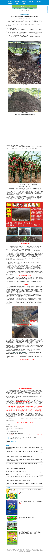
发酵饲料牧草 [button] (31, 1)
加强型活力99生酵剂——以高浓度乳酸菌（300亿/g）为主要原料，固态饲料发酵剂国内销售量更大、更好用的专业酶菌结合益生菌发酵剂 (30, 501)
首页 (19, 10)
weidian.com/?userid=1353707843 (16, 433)
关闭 (47, 6)
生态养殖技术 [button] (10, 3)
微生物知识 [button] (24, 1)
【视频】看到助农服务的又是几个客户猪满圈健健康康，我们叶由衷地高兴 (23, 437)
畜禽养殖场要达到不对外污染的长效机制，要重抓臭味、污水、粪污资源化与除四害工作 (22, 451)
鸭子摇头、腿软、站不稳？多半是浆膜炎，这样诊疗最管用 (16, 471)
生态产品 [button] (17, 3)
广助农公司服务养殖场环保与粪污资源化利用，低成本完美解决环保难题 (19, 456)
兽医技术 (25, 10)
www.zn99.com (20, 429)
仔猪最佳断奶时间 (13, 438)
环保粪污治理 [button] (38, 1)
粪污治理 (8, 441)
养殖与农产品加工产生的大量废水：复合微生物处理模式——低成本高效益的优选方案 (21, 463)
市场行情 (28, 10)
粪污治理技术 (13, 441)
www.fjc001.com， (13, 429)
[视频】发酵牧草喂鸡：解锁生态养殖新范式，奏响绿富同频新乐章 (18, 474)
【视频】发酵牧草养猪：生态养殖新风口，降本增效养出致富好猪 (18, 480)
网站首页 (10, 1)
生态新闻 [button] (17, 1)
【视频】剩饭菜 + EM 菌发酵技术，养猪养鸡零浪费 (15, 468)
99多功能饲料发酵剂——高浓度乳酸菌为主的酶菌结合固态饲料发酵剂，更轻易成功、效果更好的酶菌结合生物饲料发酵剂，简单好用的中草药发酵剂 (30, 491)
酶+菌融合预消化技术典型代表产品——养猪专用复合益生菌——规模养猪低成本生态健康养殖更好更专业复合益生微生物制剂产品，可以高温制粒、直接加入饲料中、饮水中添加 (30, 532)
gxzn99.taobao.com (14, 431)
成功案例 (22, 10)
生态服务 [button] (24, 3)
